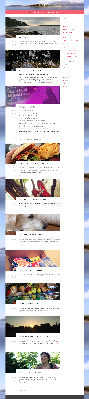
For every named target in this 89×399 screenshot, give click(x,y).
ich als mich (44, 5)
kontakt (58, 12)
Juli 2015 (65, 74)
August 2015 (65, 70)
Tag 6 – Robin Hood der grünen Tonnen (33, 303)
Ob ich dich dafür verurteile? (30, 70)
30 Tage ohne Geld (50, 12)
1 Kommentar (13, 205)
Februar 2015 (65, 90)
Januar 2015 (65, 93)
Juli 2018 (65, 64)
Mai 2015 (65, 80)
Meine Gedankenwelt (38, 12)
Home (30, 12)
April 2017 (65, 67)
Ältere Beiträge (22, 390)
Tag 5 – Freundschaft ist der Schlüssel (34, 336)
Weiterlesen (22, 46)
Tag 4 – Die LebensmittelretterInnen (33, 372)
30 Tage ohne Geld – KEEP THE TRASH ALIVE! (35, 163)
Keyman (57, 341)
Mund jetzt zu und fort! (28, 107)
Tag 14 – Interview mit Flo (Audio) (32, 234)
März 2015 (65, 86)
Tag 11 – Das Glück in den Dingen (31, 270)
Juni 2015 (65, 77)
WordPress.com (57, 396)
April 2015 (65, 83)
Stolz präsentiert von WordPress (36, 396)
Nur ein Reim (23, 38)
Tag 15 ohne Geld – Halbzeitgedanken (33, 200)
